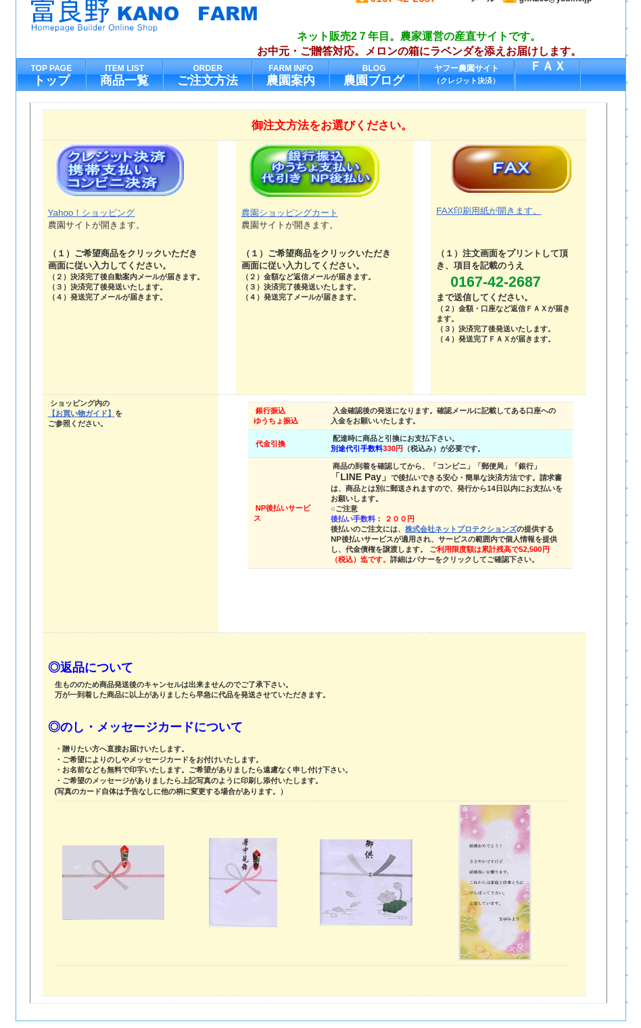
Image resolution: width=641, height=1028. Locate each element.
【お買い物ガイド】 (81, 413)
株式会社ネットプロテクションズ (461, 529)
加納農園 (164, 16)
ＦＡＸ (547, 66)
